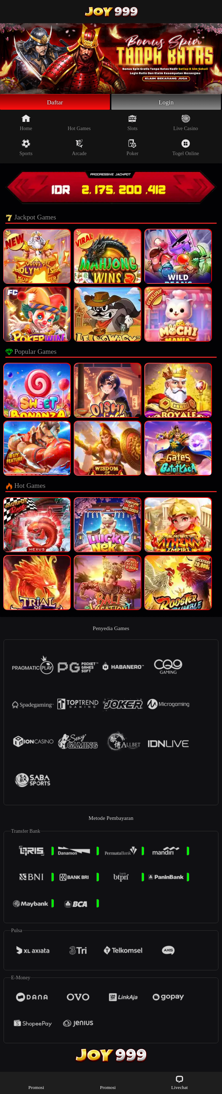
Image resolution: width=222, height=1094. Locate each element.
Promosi (36, 1082)
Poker (132, 148)
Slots (132, 123)
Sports (25, 148)
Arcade (79, 148)
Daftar (55, 102)
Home (26, 123)
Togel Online (185, 148)
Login (166, 102)
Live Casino (185, 123)
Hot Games (79, 123)
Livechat (179, 1082)
